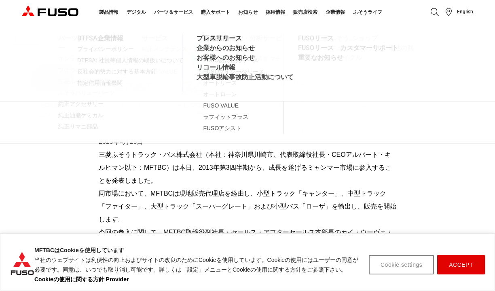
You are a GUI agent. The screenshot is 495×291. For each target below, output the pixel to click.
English (465, 12)
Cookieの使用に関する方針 (69, 279)
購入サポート (215, 12)
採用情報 (275, 12)
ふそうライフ (367, 12)
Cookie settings (401, 264)
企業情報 (335, 12)
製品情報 (108, 12)
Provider (117, 279)
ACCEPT (461, 264)
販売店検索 (305, 12)
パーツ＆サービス (173, 12)
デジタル (136, 12)
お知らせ (248, 12)
